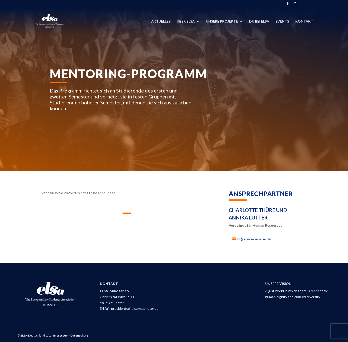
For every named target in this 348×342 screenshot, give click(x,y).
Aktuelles (161, 21)
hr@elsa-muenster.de (254, 239)
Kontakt (304, 21)
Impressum (60, 335)
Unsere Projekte (222, 21)
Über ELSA (186, 21)
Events (282, 21)
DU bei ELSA (259, 21)
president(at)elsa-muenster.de (135, 308)
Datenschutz (79, 335)
